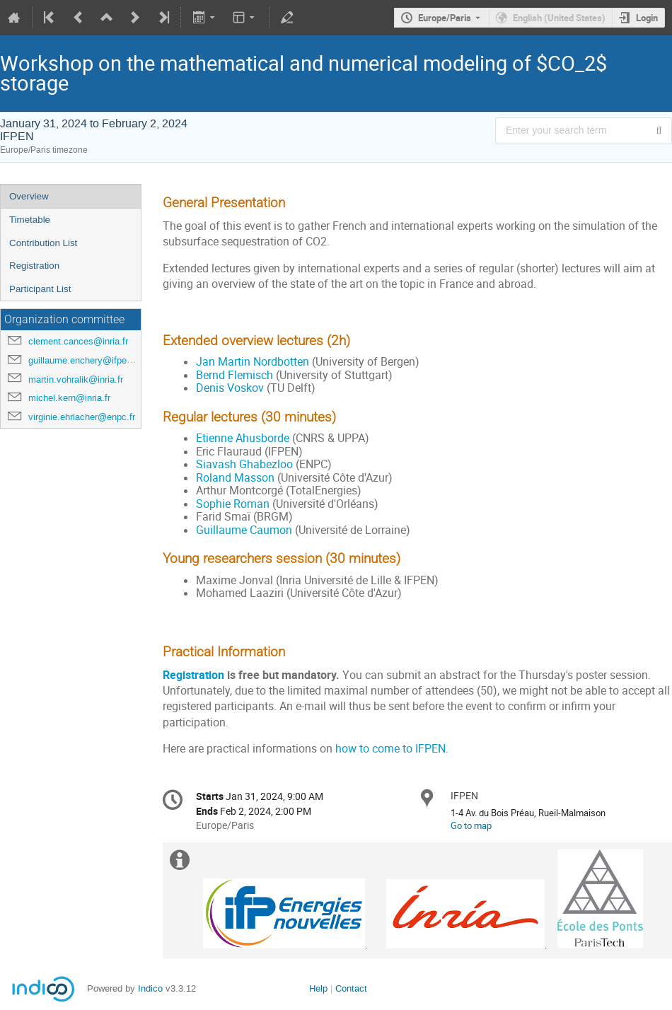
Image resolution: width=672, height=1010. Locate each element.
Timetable (29, 219)
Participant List (40, 289)
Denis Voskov (230, 388)
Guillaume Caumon (244, 530)
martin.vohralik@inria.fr (75, 379)
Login (647, 17)
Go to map (471, 825)
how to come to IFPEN (390, 748)
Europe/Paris (444, 17)
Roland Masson (235, 477)
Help (318, 988)
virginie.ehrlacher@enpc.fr (81, 417)
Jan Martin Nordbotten (252, 361)
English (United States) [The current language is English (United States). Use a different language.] (559, 17)
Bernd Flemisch (234, 375)
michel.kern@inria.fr (69, 398)
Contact (351, 988)
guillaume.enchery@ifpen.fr (84, 360)
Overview (29, 196)
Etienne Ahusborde (242, 438)
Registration (34, 265)
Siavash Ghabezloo (244, 464)
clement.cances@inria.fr (78, 341)
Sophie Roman (233, 504)
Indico (150, 988)
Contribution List (43, 243)
